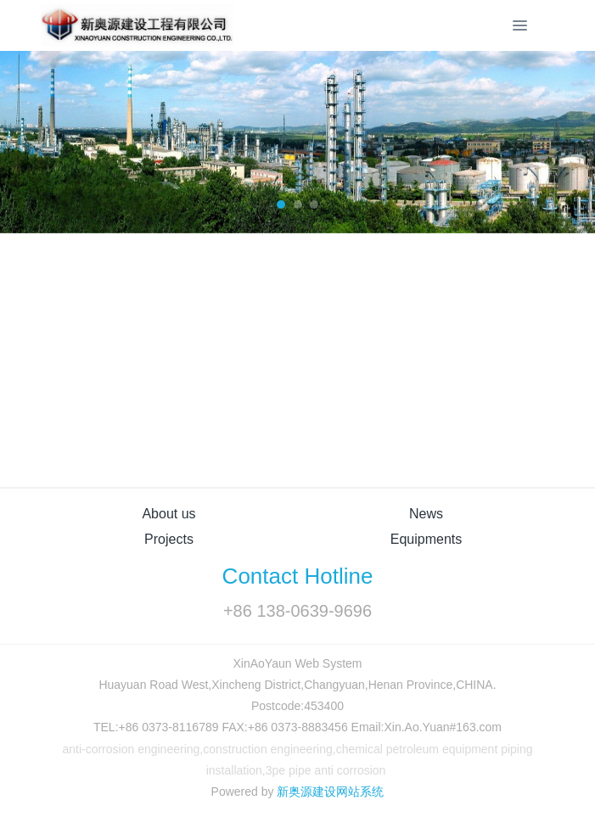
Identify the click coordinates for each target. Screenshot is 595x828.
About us (168, 513)
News (426, 513)
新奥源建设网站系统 (330, 791)
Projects (169, 539)
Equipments (426, 539)
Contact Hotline (297, 576)
